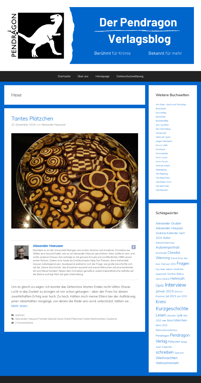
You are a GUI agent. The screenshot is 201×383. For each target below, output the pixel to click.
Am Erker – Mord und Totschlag (171, 104)
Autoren (20, 315)
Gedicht (169, 269)
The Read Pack (163, 177)
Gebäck (52, 318)
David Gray (177, 258)
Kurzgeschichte (172, 308)
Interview (175, 284)
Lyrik (180, 315)
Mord (170, 320)
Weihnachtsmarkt (167, 363)
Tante (86, 318)
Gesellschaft (161, 274)
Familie (43, 318)
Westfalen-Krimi (163, 182)
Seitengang (161, 169)
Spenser (179, 352)
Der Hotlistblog (163, 129)
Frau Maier (160, 269)
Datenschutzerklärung (129, 76)
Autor (166, 238)
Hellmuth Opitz (163, 137)
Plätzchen (77, 318)
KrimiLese (160, 149)
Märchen (180, 320)
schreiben (165, 352)
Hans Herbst (163, 278)
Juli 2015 (171, 296)
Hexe (60, 318)
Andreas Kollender (167, 233)
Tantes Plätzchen (32, 118)
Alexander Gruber (168, 223)
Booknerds (161, 108)
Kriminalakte (162, 153)
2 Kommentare (24, 322)
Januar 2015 (165, 291)
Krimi (161, 301)
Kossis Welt (161, 145)
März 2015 (161, 325)
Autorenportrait (167, 247)
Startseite (64, 76)
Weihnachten (98, 318)
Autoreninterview (165, 242)
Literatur (171, 315)
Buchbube (160, 116)
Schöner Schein (163, 165)
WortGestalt (162, 190)
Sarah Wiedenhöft (164, 347)
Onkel (67, 318)
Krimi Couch (161, 157)
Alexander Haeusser (48, 246)
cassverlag (161, 112)
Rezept (184, 342)
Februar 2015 (168, 264)
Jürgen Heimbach (164, 141)
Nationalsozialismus (166, 330)
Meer (164, 320)
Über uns (83, 76)
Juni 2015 (182, 296)
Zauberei (111, 318)
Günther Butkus (175, 273)
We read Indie (162, 186)
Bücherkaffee (162, 120)
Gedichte (178, 269)
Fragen (183, 263)
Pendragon (162, 335)
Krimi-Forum (162, 161)
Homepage (102, 76)
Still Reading (162, 173)
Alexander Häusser (26, 318)
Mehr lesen (19, 306)
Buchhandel (161, 253)
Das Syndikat (162, 124)
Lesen (161, 314)
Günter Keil (161, 133)
